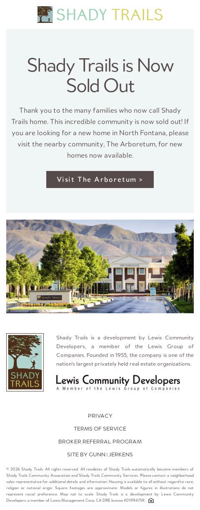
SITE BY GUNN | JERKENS (100, 454)
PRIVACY (100, 415)
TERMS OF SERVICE (100, 428)
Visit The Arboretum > (100, 179)
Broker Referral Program (100, 441)
